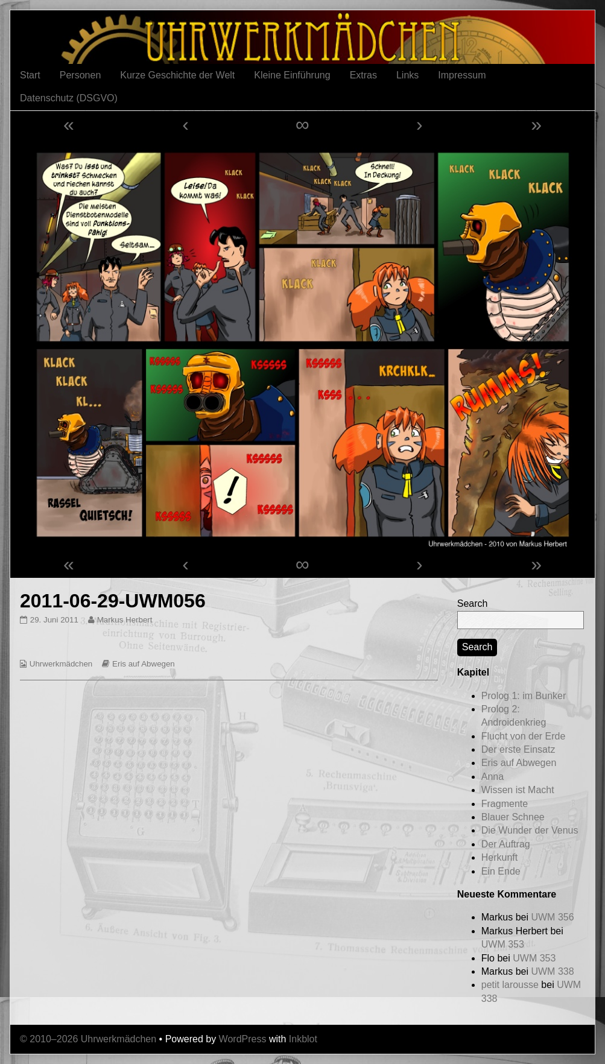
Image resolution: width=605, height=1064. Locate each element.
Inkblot (303, 1039)
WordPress (243, 1039)
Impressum (462, 75)
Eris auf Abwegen (143, 663)
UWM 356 (552, 917)
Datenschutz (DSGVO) (69, 98)
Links (407, 75)
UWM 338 (552, 971)
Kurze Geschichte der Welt (177, 75)
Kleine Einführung (292, 75)
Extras (363, 75)
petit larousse (510, 985)
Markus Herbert (125, 619)
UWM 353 (502, 944)
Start (30, 75)
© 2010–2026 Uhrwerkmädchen (88, 1039)
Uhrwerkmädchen (61, 663)
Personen (80, 75)
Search (472, 603)
